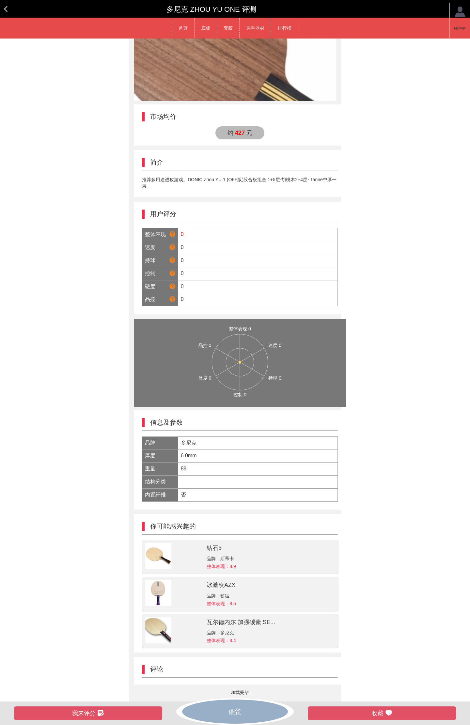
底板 (205, 28)
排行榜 (284, 28)
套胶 (228, 28)
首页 (183, 28)
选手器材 (255, 28)
